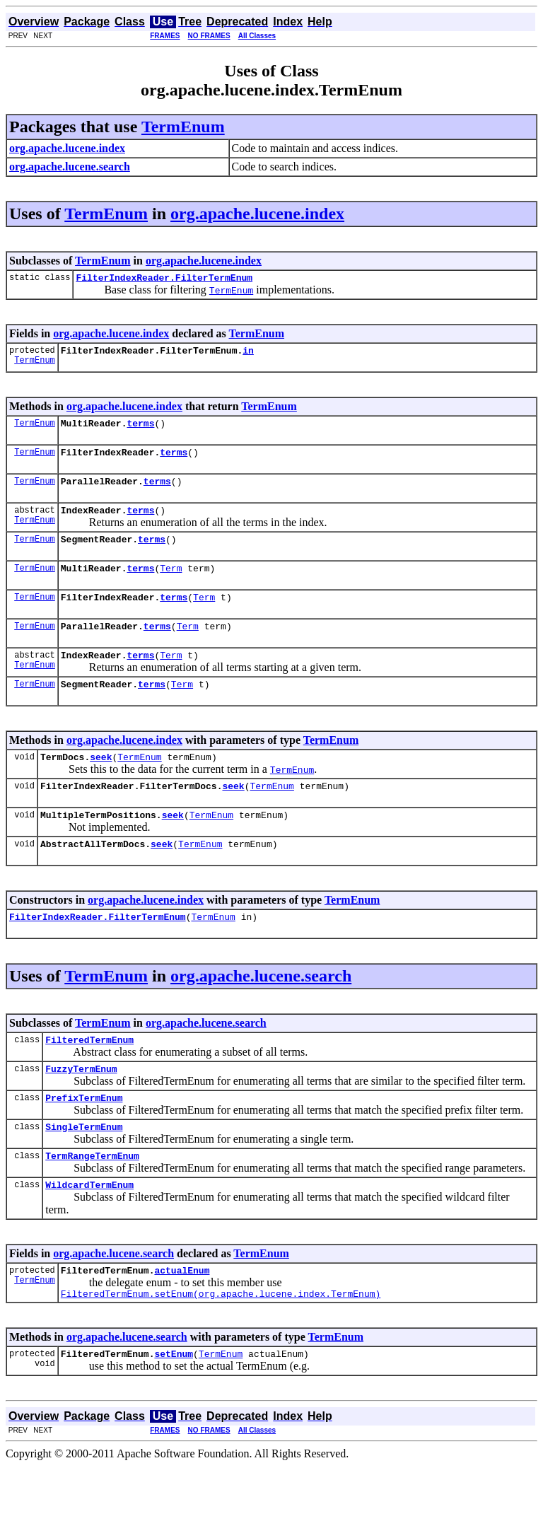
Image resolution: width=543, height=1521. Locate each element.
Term (171, 584)
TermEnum (183, 126)
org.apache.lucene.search (260, 1012)
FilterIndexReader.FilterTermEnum (164, 279)
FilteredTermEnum (89, 1077)
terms (140, 429)
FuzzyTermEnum (81, 1108)
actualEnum (181, 1321)
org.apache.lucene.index (257, 213)
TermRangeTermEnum (92, 1202)
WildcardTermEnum (89, 1233)
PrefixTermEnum (83, 1140)
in (248, 354)
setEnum (173, 1408)
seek (101, 784)
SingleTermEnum (83, 1171)
